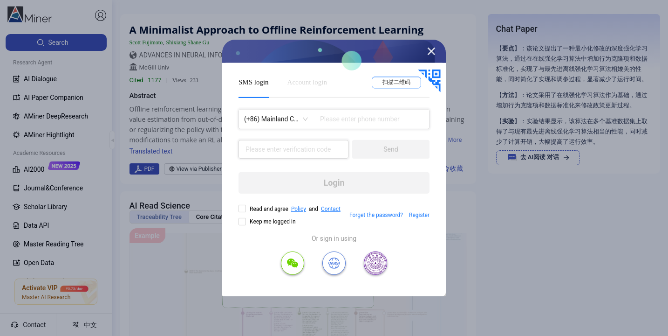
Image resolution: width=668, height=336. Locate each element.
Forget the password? (376, 215)
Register (419, 215)
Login (333, 183)
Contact (331, 209)
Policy (298, 209)
